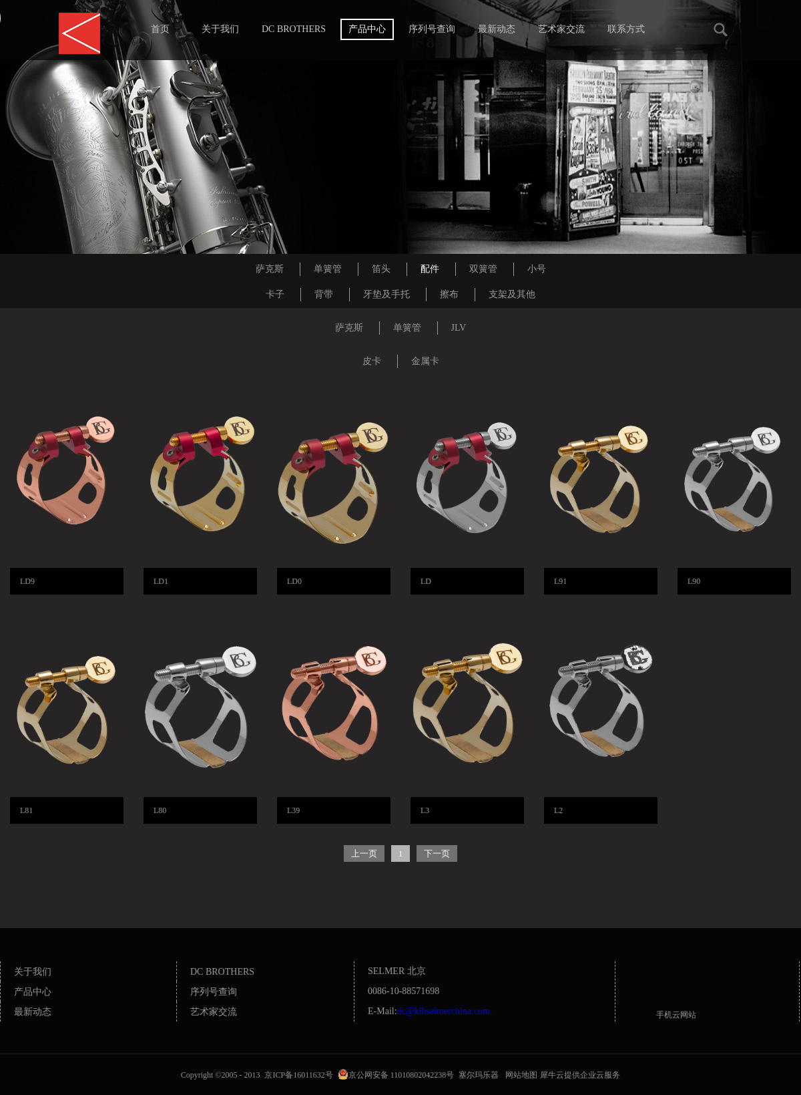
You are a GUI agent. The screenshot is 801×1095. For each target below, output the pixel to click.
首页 (160, 29)
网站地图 (519, 1075)
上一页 (364, 853)
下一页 (437, 853)
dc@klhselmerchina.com (443, 1011)
